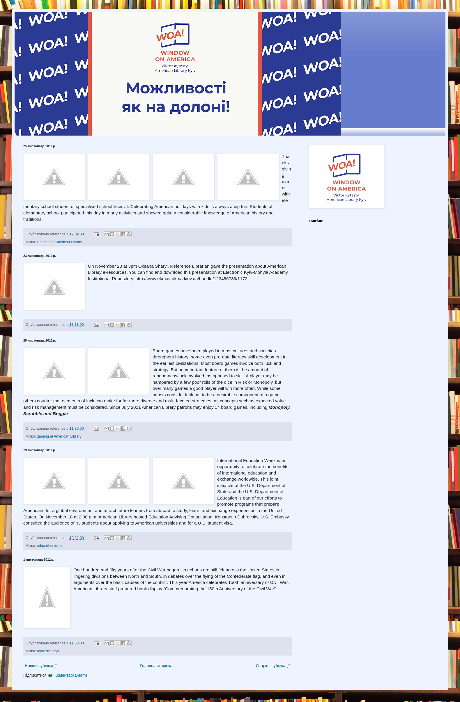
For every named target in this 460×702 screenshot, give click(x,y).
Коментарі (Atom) (70, 675)
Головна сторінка (156, 665)
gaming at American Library (59, 436)
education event (50, 546)
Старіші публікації (273, 665)
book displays (48, 651)
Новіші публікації (40, 665)
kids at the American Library (59, 242)
